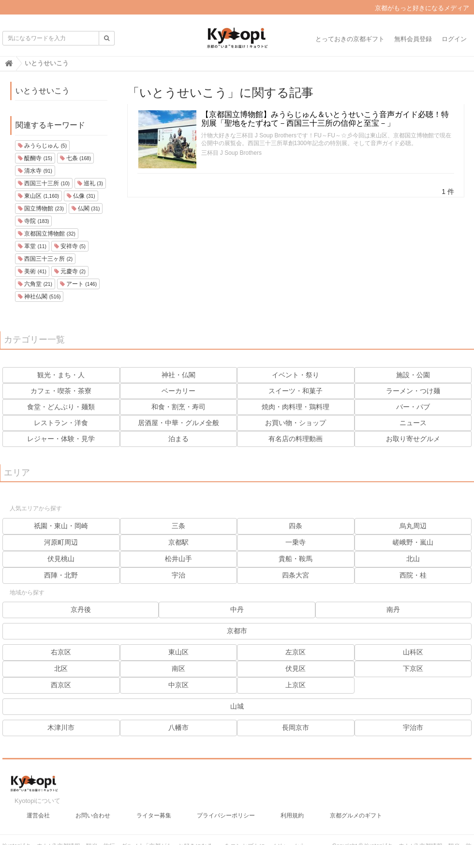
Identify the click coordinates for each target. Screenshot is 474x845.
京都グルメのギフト (356, 815)
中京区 (178, 685)
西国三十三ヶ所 (45, 258)
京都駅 (178, 542)
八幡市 (178, 727)
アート (78, 284)
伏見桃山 (60, 559)
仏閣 (86, 208)
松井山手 (178, 559)
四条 (295, 526)
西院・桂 (413, 575)
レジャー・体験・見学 (61, 439)
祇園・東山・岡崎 (61, 526)
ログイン (454, 39)
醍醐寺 (35, 158)
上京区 (295, 685)
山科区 (413, 652)
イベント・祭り (295, 375)
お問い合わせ (92, 815)
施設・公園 (413, 375)
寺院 (33, 221)
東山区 (38, 196)
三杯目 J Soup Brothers (231, 152)
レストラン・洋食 (61, 423)
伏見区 (295, 668)
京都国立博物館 (46, 233)
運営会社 (38, 815)
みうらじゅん (42, 145)
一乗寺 (295, 542)
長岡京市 (295, 727)
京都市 (237, 631)
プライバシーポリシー (226, 815)
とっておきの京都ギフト (350, 39)
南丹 (393, 609)
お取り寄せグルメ (413, 439)
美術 (32, 271)
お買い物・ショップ (295, 423)
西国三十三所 (44, 183)
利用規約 (292, 815)
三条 (178, 526)
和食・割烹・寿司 (178, 407)
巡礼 (90, 183)
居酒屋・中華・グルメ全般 (178, 423)
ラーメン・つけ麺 (413, 391)
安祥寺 (70, 246)
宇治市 (413, 727)
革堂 (32, 246)
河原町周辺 (61, 542)
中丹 (237, 609)
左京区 (295, 652)
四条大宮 (295, 575)
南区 (178, 668)
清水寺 (35, 170)
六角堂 (35, 284)
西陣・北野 (61, 575)
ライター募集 (153, 815)
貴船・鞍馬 (295, 559)
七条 (75, 158)
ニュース (413, 423)
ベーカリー (178, 391)
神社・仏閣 (178, 375)
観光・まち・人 (61, 375)
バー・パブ (413, 407)
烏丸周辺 (413, 526)
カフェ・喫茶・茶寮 (60, 391)
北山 (413, 559)
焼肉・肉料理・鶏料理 (295, 407)
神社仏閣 (39, 296)
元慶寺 (70, 271)
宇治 (178, 575)
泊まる (178, 439)
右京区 (61, 652)
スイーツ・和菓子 (295, 391)
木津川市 (60, 727)
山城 (237, 706)
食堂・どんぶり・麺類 (61, 407)
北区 (61, 668)
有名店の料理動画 (295, 439)
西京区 (61, 685)
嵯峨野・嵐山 (413, 542)
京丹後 (81, 609)
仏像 (81, 196)
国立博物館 (41, 208)
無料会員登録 (413, 39)
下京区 (413, 668)
